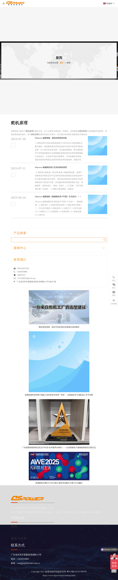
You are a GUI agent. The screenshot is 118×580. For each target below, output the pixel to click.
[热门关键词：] (105, 240)
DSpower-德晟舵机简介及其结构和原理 (51, 167)
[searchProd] (57, 240)
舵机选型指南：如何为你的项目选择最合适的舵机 (59, 327)
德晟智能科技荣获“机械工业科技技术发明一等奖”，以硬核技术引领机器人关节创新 (59, 395)
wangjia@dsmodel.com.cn (28, 563)
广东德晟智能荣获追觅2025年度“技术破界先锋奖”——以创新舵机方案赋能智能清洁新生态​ (59, 448)
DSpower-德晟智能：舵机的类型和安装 (51, 138)
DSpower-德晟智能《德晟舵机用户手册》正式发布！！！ (58, 197)
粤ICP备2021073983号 (77, 571)
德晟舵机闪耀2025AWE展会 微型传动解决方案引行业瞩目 (58, 483)
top (113, 570)
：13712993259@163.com (25, 278)
